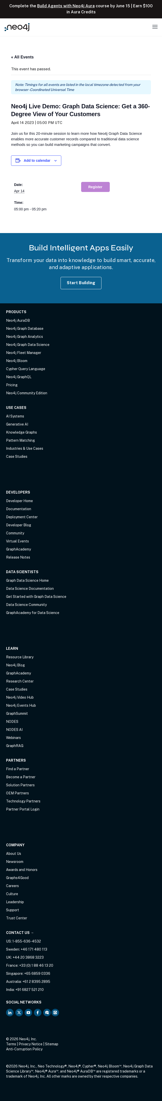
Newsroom (14, 862)
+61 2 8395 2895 (36, 982)
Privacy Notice (30, 1044)
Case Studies (16, 457)
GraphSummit (17, 713)
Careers (12, 886)
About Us (13, 854)
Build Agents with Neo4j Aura (66, 6)
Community (15, 533)
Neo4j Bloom (16, 361)
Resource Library (19, 657)
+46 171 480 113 (34, 949)
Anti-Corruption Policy (24, 1049)
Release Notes (18, 557)
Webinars (13, 738)
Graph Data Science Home (27, 580)
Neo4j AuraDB (18, 320)
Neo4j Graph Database (24, 329)
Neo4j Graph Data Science (27, 345)
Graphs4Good (17, 878)
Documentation (18, 509)
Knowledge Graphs (21, 432)
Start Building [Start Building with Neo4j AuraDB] (81, 282)
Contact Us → (20, 933)
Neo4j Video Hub (20, 697)
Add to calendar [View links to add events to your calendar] (37, 160)
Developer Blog (18, 525)
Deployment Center (22, 517)
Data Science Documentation (30, 589)
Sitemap (51, 1044)
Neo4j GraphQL (18, 377)
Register (95, 187)
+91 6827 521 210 (29, 990)
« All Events (22, 57)
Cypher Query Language (25, 369)
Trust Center (16, 918)
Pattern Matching (20, 440)
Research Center (20, 681)
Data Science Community (26, 605)
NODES (12, 722)
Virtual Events (17, 541)
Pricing (12, 385)
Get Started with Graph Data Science (36, 597)
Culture (12, 894)
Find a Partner (17, 769)
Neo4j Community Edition (26, 393)
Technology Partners (23, 801)
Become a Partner (20, 777)
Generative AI (17, 424)
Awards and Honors (21, 870)
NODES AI (14, 730)
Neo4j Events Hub (21, 705)
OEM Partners (17, 793)
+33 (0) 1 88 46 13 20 (36, 965)
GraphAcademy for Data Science (32, 613)
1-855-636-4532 (26, 941)
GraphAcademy (18, 549)
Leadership (15, 902)
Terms (11, 1044)
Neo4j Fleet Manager (23, 353)
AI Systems (15, 416)
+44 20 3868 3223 (28, 957)
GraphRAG (14, 746)
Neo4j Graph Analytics (24, 337)
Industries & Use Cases (24, 448)
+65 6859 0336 (37, 974)
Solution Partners (20, 785)
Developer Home (19, 501)
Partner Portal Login (22, 809)
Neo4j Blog (15, 665)
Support (12, 910)
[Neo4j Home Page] (17, 27)
